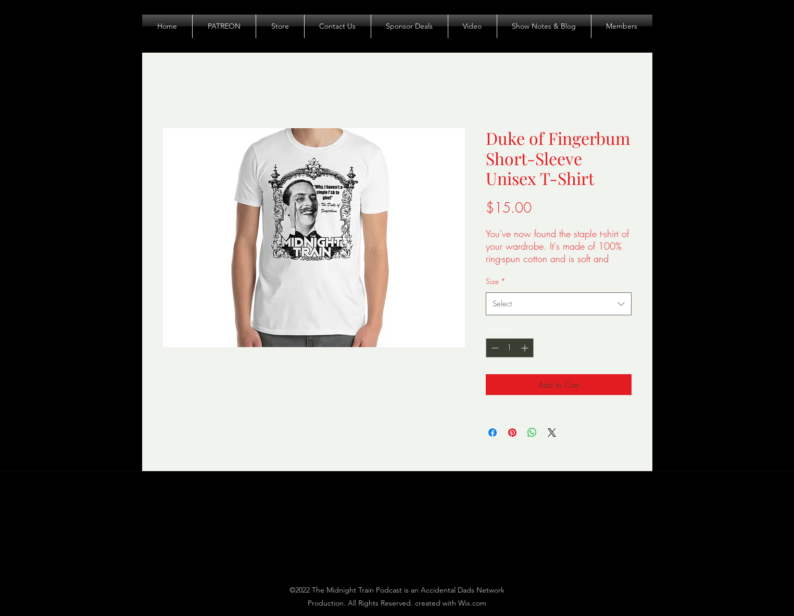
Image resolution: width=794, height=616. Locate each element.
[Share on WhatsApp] (532, 432)
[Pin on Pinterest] (512, 432)
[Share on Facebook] (492, 432)
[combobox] (559, 303)
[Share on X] (552, 432)
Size (496, 281)
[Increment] (525, 348)
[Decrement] (493, 348)
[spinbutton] (509, 348)
